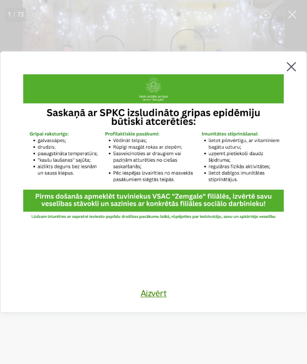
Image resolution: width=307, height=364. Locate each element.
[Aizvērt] (291, 66)
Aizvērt (154, 293)
